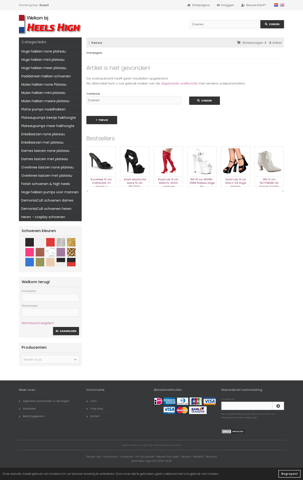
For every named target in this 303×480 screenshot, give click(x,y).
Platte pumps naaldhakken (43, 109)
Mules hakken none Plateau (44, 84)
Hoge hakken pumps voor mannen (50, 192)
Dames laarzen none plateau (45, 150)
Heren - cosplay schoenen (43, 217)
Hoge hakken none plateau (43, 51)
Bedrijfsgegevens (32, 416)
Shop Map (94, 408)
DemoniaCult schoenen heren (46, 208)
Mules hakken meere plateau (45, 101)
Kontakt (93, 416)
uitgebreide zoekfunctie (179, 83)
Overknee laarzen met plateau (46, 175)
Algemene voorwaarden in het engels (44, 401)
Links (91, 401)
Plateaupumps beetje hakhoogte (48, 117)
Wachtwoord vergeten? (38, 323)
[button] (50, 359)
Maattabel (27, 408)
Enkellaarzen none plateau (43, 134)
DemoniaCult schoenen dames (47, 200)
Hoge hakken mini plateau (42, 59)
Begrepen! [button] (289, 474)
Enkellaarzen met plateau (42, 142)
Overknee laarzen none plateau (47, 167)
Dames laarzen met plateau (44, 159)
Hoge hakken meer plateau (43, 68)
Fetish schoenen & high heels (45, 183)
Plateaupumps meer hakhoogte (47, 125)
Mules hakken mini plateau (43, 92)
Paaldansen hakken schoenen (46, 76)
